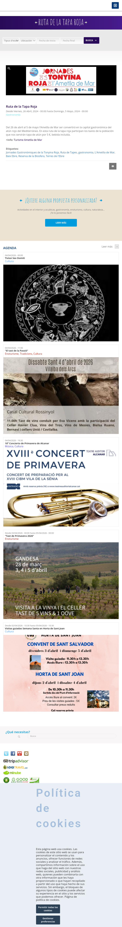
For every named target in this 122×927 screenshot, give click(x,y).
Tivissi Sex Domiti (15, 258)
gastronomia (85, 152)
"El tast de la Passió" (16, 350)
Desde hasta (29, 533)
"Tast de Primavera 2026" (19, 536)
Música (9, 446)
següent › (117, 246)
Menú (115, 5)
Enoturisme (12, 353)
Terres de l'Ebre (55, 156)
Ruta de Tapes (68, 152)
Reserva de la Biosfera (31, 156)
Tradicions (26, 353)
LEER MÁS (61, 222)
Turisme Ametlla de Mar (28, 140)
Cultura (9, 261)
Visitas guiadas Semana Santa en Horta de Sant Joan (34, 628)
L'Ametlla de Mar (105, 152)
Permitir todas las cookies (48, 909)
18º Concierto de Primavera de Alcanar (27, 443)
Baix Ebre (11, 156)
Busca (89, 40)
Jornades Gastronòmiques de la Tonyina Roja (32, 152)
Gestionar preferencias (48, 920)
